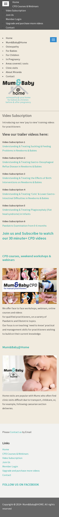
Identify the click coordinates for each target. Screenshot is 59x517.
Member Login (13, 19)
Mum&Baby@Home (16, 42)
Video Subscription (16, 10)
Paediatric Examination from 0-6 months (24, 225)
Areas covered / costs (17, 63)
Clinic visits (12, 67)
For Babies (11, 50)
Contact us (16, 432)
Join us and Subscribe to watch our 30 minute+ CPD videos (27, 236)
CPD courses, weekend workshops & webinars (26, 258)
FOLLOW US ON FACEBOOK (20, 484)
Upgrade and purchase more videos (24, 23)
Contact (10, 27)
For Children (12, 55)
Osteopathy (12, 46)
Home (15, 2)
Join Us (10, 14)
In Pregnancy (13, 59)
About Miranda (14, 72)
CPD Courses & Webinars (25, 6)
